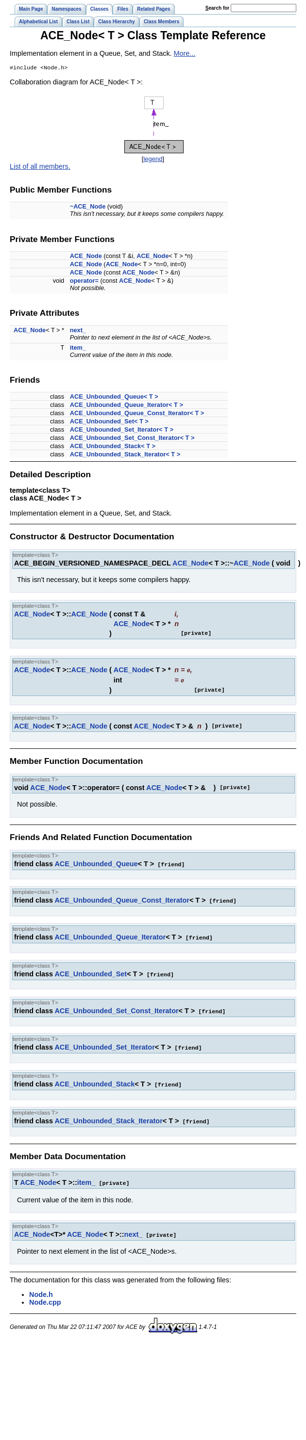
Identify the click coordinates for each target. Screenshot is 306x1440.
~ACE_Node (88, 207)
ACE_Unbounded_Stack (94, 1081)
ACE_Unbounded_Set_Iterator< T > (121, 430)
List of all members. (40, 167)
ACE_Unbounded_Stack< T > (112, 447)
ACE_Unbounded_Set (90, 972)
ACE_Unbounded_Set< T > (109, 422)
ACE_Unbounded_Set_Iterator (104, 1045)
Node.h (41, 1290)
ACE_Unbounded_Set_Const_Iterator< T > (132, 438)
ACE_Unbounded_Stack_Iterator (108, 1117)
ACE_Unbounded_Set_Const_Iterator (116, 1009)
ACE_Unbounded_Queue (95, 864)
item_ (78, 348)
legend (152, 159)
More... (185, 53)
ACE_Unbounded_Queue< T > (114, 397)
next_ (78, 331)
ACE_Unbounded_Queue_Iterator (110, 936)
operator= (84, 281)
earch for (217, 8)
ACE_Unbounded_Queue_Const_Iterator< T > (137, 414)
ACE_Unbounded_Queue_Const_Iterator (121, 900)
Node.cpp (45, 1297)
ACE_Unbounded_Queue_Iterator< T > (126, 405)
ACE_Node (86, 256)
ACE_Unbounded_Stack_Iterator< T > (125, 455)
